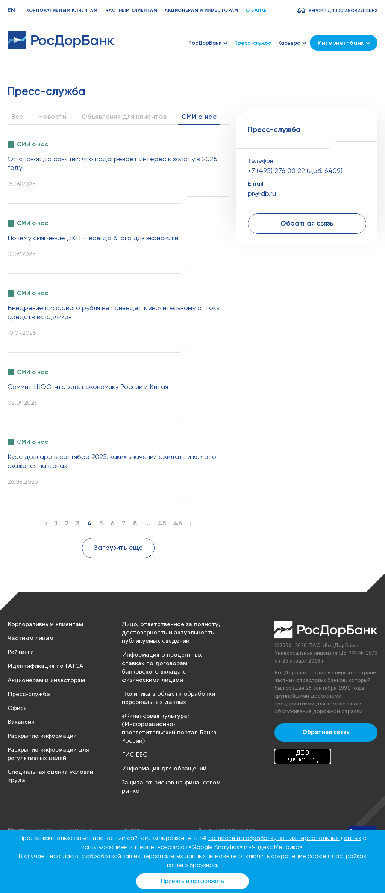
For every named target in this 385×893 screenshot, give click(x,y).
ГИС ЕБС (134, 755)
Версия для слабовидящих (343, 10)
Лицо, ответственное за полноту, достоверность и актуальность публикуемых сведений (171, 632)
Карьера (292, 43)
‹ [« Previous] (46, 523)
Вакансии (21, 722)
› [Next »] (190, 523)
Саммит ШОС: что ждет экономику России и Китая (88, 386)
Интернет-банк (344, 42)
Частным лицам (30, 638)
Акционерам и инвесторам (201, 10)
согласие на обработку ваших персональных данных (284, 838)
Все (17, 116)
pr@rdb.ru (262, 193)
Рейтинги (21, 652)
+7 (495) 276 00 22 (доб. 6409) (295, 170)
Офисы (18, 708)
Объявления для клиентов (124, 116)
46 (178, 523)
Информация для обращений (164, 769)
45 (162, 523)
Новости (52, 116)
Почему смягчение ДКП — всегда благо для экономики (93, 238)
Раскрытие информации (42, 736)
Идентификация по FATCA (45, 666)
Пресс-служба (252, 43)
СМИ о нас (199, 116)
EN (11, 10)
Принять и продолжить (192, 881)
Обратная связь (306, 223)
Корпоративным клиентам (62, 10)
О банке (256, 10)
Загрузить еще (118, 547)
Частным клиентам (131, 10)
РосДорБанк (207, 43)
